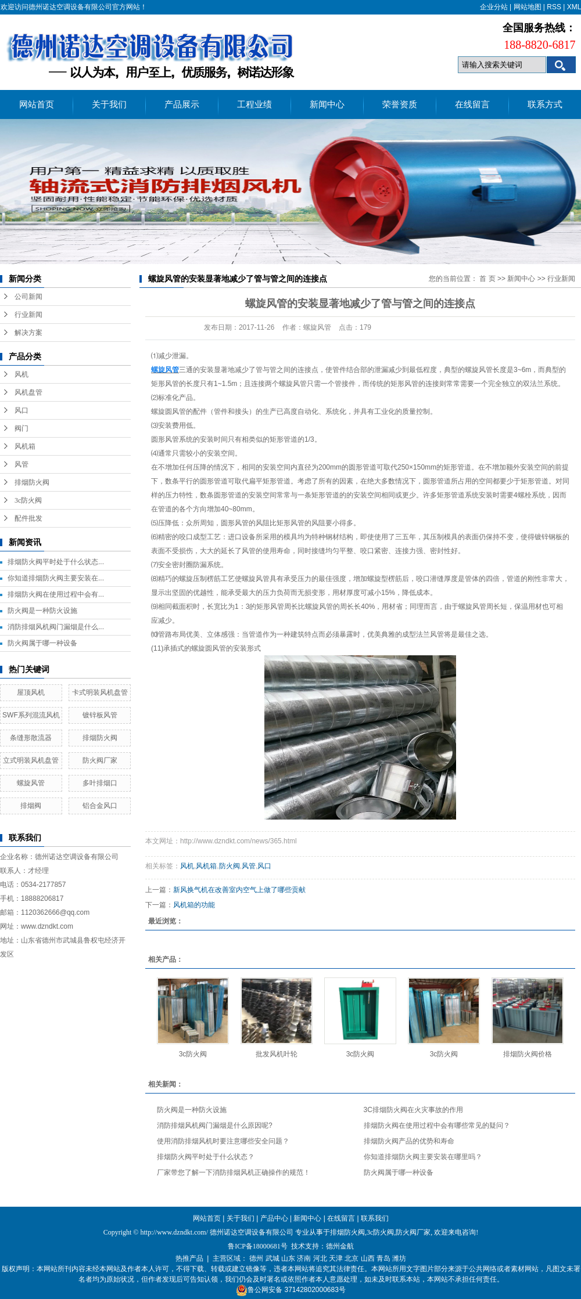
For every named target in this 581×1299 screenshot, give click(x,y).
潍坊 (399, 1258)
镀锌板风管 (100, 715)
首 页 (487, 279)
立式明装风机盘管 (31, 760)
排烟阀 (30, 806)
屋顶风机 (31, 692)
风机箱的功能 (194, 905)
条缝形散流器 (31, 738)
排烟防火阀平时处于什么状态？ (205, 1157)
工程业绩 (254, 104)
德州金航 (340, 1246)
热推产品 (189, 1258)
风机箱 (25, 446)
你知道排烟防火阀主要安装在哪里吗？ (423, 1157)
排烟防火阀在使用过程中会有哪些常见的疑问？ (437, 1125)
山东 (288, 1258)
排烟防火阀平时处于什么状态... (56, 562)
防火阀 (229, 866)
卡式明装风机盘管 (100, 692)
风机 (21, 374)
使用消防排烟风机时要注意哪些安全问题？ (223, 1141)
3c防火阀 (28, 500)
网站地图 (527, 7)
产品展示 (181, 104)
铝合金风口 (100, 806)
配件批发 (28, 518)
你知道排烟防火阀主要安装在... (56, 578)
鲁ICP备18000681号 (258, 1246)
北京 (351, 1258)
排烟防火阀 (32, 482)
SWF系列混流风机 (31, 715)
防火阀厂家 (100, 760)
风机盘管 (28, 392)
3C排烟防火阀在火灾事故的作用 (413, 1110)
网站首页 (36, 104)
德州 (256, 1258)
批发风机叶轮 (276, 1054)
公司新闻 (28, 297)
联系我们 (375, 1218)
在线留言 (472, 104)
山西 (368, 1258)
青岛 (383, 1258)
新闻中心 (327, 104)
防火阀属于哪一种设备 (42, 643)
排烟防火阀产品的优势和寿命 (409, 1141)
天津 (336, 1258)
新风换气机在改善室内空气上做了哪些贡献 (239, 890)
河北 (320, 1258)
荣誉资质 (399, 104)
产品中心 (274, 1218)
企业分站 (494, 7)
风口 (21, 410)
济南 (304, 1258)
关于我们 (109, 104)
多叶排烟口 (100, 783)
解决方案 (28, 333)
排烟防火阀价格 (527, 1054)
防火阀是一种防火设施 (42, 611)
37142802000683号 (314, 1290)
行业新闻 (28, 315)
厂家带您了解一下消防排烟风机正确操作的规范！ (233, 1172)
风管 (21, 464)
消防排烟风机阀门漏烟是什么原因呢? (214, 1125)
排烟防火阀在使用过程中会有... (56, 594)
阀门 (21, 428)
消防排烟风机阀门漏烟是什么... (56, 627)
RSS (554, 7)
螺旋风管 (31, 783)
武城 (272, 1258)
